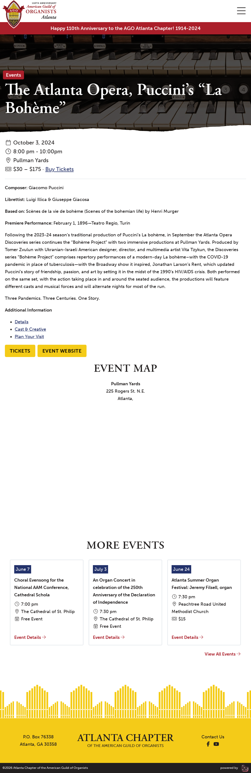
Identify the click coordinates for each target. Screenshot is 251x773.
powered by (234, 768)
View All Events (222, 654)
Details (21, 322)
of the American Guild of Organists (125, 740)
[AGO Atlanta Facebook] (208, 744)
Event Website (62, 351)
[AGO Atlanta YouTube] (216, 744)
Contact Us (212, 737)
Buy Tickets (59, 169)
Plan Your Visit (29, 336)
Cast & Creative (30, 329)
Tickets (20, 351)
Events (13, 75)
